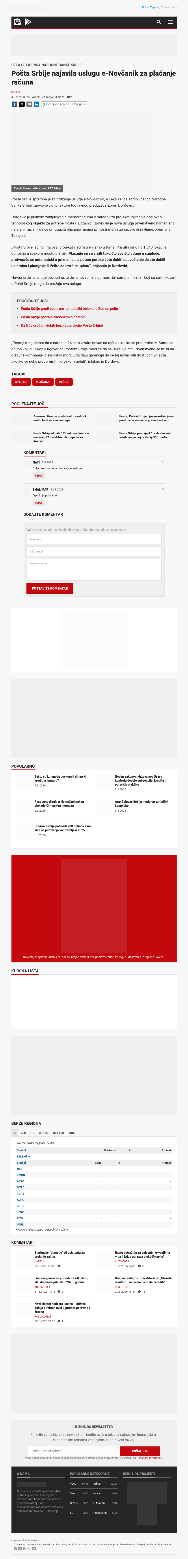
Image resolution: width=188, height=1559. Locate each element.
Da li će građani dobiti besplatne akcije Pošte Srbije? (62, 325)
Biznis (74, 1503)
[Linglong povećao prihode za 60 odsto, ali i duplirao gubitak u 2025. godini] (23, 1284)
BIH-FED (58, 1133)
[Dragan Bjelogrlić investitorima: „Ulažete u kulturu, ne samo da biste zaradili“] (104, 1284)
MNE (72, 1133)
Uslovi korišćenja (106, 1544)
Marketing (61, 1544)
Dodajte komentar (43, 515)
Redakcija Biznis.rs (52, 97)
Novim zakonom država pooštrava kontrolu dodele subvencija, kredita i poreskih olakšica (140, 780)
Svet (73, 1493)
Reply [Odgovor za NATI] (39, 475)
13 (141, 1291)
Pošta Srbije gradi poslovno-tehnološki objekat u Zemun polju (69, 309)
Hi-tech (40, 1261)
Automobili (122, 1261)
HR (32, 1133)
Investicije (122, 1287)
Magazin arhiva (145, 1544)
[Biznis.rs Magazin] (94, 905)
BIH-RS (43, 1133)
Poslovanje (43, 1316)
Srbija (15, 92)
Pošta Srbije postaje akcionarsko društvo (53, 317)
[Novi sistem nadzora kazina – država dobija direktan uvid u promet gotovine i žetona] (23, 1309)
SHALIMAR (40, 489)
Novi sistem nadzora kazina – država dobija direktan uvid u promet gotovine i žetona (62, 1308)
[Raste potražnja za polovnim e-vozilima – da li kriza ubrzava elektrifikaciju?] (104, 1258)
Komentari (35, 453)
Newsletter (126, 1544)
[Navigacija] (170, 22)
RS (15, 1133)
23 (141, 1266)
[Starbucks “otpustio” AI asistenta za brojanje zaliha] (23, 1258)
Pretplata (163, 1544)
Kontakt (47, 1544)
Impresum (32, 1544)
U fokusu (99, 1503)
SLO (23, 1133)
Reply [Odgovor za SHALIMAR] (39, 502)
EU (72, 1512)
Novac (97, 1493)
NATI (36, 462)
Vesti (73, 1483)
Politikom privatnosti (149, 1457)
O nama (18, 1544)
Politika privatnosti (82, 1544)
